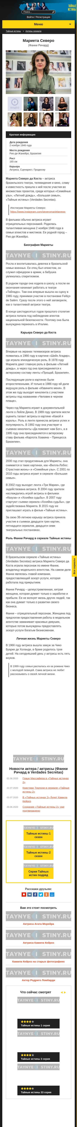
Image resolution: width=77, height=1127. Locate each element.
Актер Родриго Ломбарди (38, 980)
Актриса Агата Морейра (38, 923)
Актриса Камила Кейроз (38, 942)
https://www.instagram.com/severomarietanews (37, 211)
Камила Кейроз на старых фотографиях (38, 961)
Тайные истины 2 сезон (38, 854)
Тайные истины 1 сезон (38, 835)
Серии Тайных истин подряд (38, 873)
